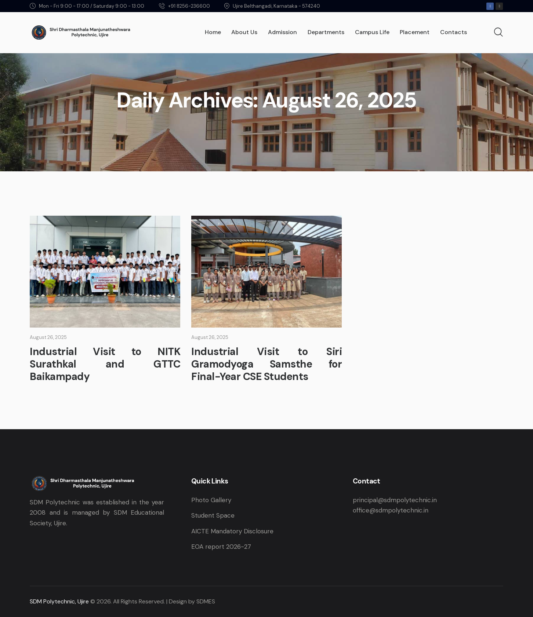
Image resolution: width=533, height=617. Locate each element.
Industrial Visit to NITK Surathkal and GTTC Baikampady (105, 364)
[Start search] (498, 33)
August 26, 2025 (48, 337)
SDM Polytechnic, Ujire (59, 601)
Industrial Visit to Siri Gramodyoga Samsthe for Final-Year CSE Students (266, 364)
